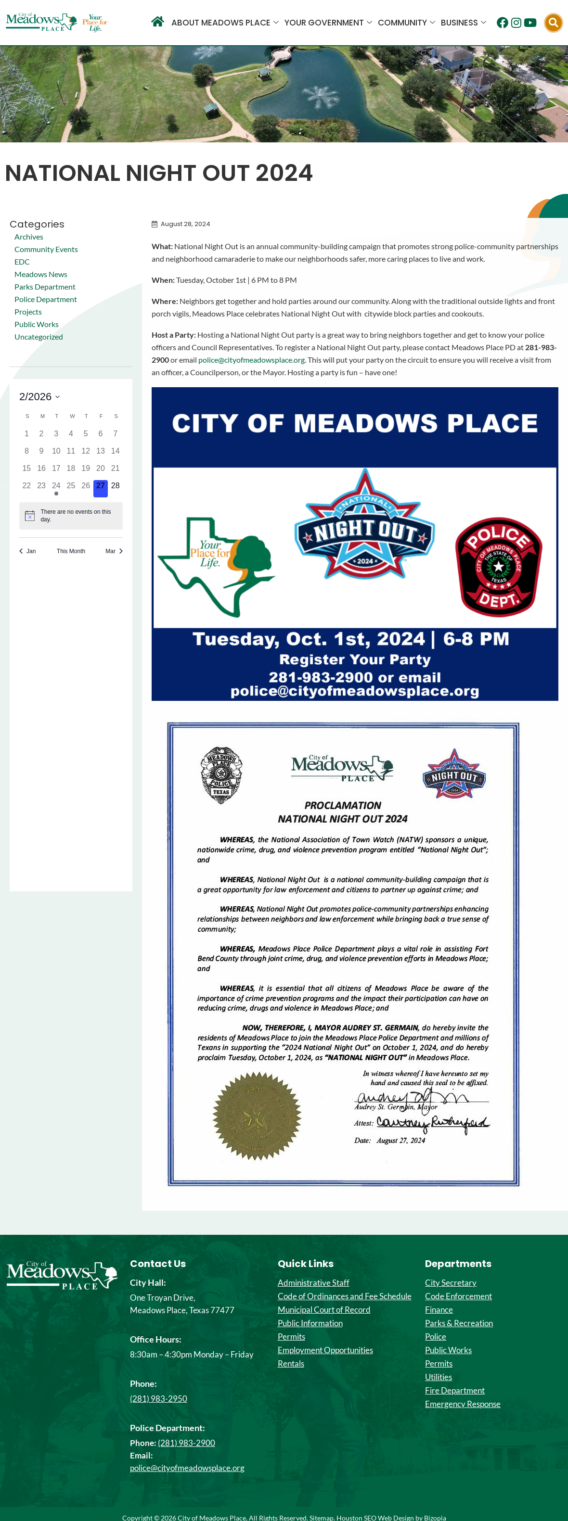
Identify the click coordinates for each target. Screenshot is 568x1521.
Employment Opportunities (325, 1350)
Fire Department (455, 1390)
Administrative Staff (313, 1283)
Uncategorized (38, 336)
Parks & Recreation (459, 1323)
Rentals (291, 1364)
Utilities (438, 1377)
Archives (28, 236)
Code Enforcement (458, 1296)
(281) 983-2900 (186, 1443)
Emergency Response (463, 1404)
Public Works (36, 324)
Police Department (45, 299)
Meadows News (40, 274)
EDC (22, 261)
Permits (291, 1337)
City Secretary (451, 1283)
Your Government (328, 22)
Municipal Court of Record (324, 1310)
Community (406, 22)
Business (463, 22)
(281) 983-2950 (158, 1399)
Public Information (310, 1323)
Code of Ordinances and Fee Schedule (345, 1296)
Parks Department (45, 286)
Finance (439, 1310)
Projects (28, 311)
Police (435, 1337)
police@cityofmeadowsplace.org (251, 359)
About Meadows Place (225, 22)
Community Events (46, 249)
